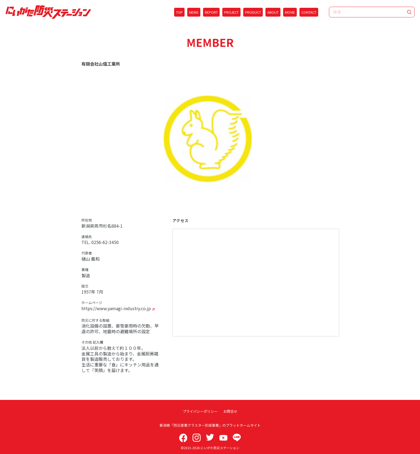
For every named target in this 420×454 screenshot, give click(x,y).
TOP (179, 12)
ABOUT (273, 12)
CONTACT (308, 12)
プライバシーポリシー (200, 411)
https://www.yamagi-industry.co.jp (116, 308)
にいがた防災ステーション (220, 447)
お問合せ (230, 411)
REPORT (211, 12)
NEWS (193, 12)
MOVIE (290, 12)
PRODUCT (253, 12)
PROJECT (231, 12)
